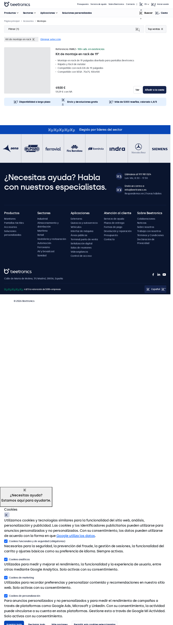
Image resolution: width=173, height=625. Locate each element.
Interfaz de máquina (82, 231)
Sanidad (41, 255)
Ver (137, 90)
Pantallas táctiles (14, 223)
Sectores (28, 13)
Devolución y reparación (118, 231)
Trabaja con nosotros (149, 231)
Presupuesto (83, 4)
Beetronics (10, 270)
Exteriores (76, 219)
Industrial (42, 219)
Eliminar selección (50, 39)
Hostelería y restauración (51, 239)
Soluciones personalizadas (77, 13)
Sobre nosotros (145, 227)
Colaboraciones (146, 219)
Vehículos (76, 227)
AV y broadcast (46, 251)
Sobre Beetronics (116, 4)
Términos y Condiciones (150, 235)
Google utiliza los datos (75, 535)
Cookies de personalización (22, 595)
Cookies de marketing (19, 577)
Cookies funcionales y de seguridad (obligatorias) (34, 540)
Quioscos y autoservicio (84, 223)
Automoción (44, 243)
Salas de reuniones (81, 247)
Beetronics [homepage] (17, 4)
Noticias (141, 223)
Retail (40, 235)
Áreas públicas (79, 235)
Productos (10, 13)
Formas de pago (113, 227)
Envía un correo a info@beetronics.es (135, 188)
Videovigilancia (79, 252)
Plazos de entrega (114, 223)
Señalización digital (81, 243)
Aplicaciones (47, 13)
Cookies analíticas (17, 559)
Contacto (130, 4)
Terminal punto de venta (84, 239)
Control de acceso (81, 256)
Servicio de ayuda (98, 4)
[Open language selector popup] (144, 4)
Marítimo (42, 231)
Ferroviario (43, 247)
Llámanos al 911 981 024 (138, 174)
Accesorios (10, 227)
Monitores (10, 219)
